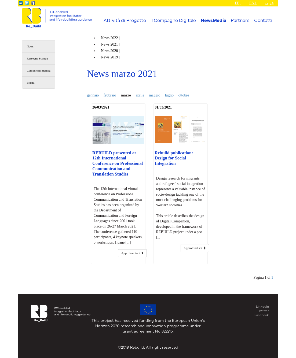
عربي (269, 3)
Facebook (261, 315)
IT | (238, 3)
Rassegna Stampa (37, 58)
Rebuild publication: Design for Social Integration (174, 158)
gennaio (93, 95)
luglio (169, 95)
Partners (240, 20)
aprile (140, 95)
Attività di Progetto (125, 20)
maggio (154, 95)
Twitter (263, 310)
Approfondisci (132, 253)
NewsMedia (213, 20)
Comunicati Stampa (39, 70)
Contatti (263, 20)
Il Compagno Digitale (173, 20)
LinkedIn (262, 306)
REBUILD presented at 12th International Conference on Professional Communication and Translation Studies (117, 164)
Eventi (31, 82)
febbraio (110, 95)
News (30, 46)
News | (110, 38)
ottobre (183, 95)
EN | (253, 3)
